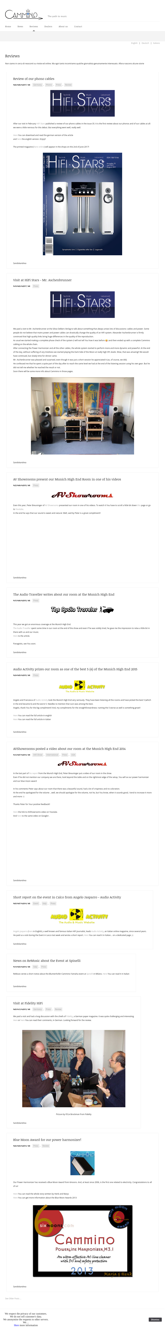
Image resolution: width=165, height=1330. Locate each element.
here (19, 139)
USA (73, 754)
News (20, 26)
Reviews (34, 26)
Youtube (19, 509)
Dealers (48, 26)
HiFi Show (37, 754)
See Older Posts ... (13, 1298)
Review (68, 84)
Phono (49, 84)
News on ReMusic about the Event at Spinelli (47, 960)
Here (15, 135)
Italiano (156, 43)
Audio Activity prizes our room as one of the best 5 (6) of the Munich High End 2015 (75, 669)
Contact (78, 26)
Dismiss (155, 1319)
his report (33, 773)
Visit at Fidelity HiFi (28, 1003)
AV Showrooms (52, 505)
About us (63, 26)
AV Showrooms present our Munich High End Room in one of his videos (67, 479)
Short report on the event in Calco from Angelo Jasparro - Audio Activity (67, 897)
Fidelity (69, 1016)
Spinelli (90, 973)
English (134, 43)
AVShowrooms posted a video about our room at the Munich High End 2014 (69, 748)
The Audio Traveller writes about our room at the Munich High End (63, 594)
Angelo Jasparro (20, 931)
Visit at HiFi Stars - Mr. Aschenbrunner (42, 280)
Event (35, 903)
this (139, 505)
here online (39, 146)
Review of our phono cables (33, 78)
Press (58, 84)
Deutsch (145, 43)
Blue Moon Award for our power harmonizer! (47, 1139)
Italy (44, 903)
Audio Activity (42, 700)
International (52, 754)
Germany (37, 84)
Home (8, 26)
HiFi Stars (41, 123)
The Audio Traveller (22, 628)
